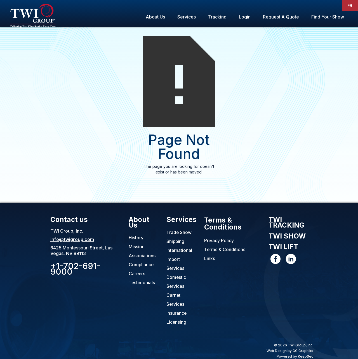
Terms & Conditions (223, 224)
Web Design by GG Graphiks (290, 350)
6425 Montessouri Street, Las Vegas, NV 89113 (81, 250)
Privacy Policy (219, 241)
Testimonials (142, 283)
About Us (155, 17)
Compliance (141, 265)
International (179, 250)
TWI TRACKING (286, 223)
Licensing (176, 322)
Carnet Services (175, 299)
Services (186, 17)
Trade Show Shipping (179, 237)
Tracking (217, 17)
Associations (142, 256)
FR (349, 5)
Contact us (69, 219)
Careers (137, 274)
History (136, 238)
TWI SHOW (287, 236)
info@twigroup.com (72, 239)
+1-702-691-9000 (75, 268)
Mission (137, 247)
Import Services (175, 263)
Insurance (176, 313)
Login (245, 17)
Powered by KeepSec (295, 356)
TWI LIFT (283, 248)
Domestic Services (176, 281)
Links (209, 258)
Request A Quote (281, 17)
